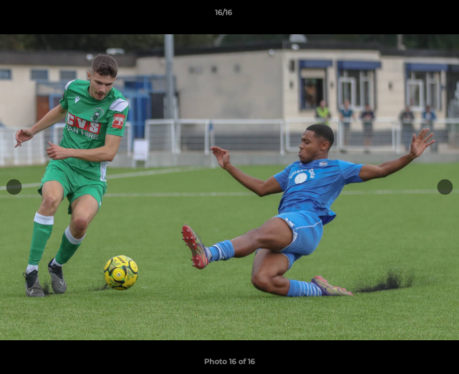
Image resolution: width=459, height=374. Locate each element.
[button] (415, 15)
